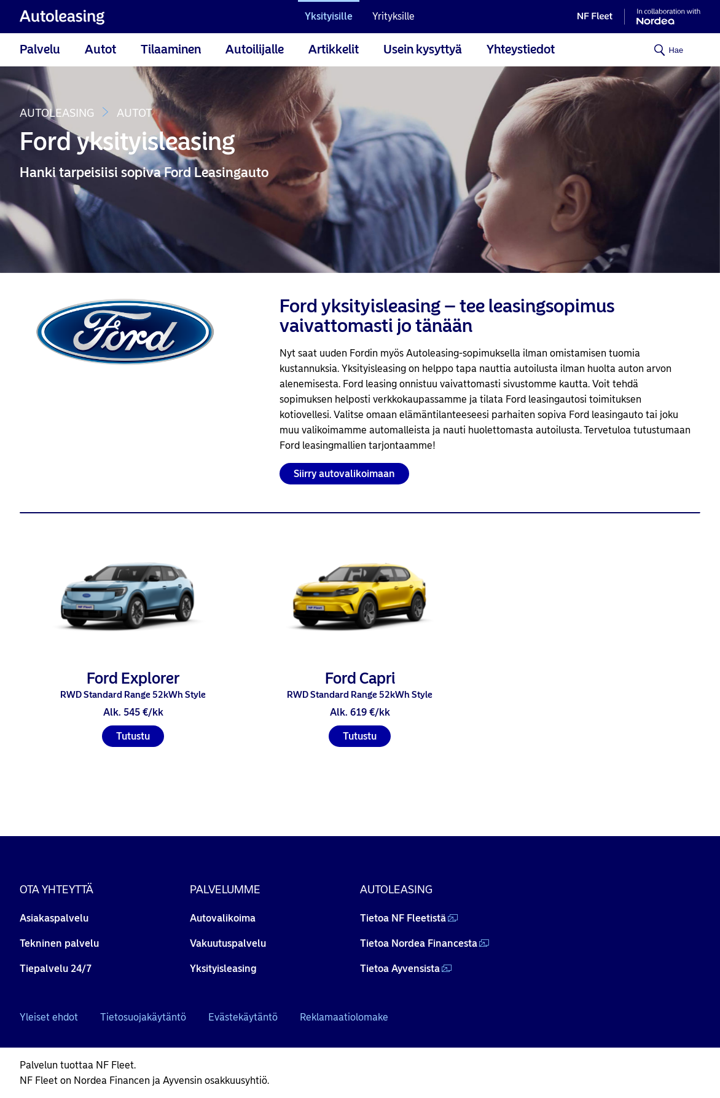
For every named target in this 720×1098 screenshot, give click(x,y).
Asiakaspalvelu (54, 918)
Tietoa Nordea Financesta (418, 943)
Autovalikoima (223, 918)
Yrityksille (393, 16)
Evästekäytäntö (243, 1017)
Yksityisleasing (223, 968)
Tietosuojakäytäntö (143, 1017)
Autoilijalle (254, 49)
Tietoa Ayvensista (400, 968)
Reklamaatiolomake (344, 1017)
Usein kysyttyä (422, 49)
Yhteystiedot (521, 49)
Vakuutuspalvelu (228, 943)
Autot (100, 49)
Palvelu (40, 49)
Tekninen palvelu (59, 943)
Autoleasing (57, 113)
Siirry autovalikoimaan (344, 474)
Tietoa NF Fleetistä (403, 918)
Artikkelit (333, 49)
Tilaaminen (171, 49)
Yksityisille (329, 16)
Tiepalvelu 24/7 (56, 968)
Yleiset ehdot (49, 1017)
